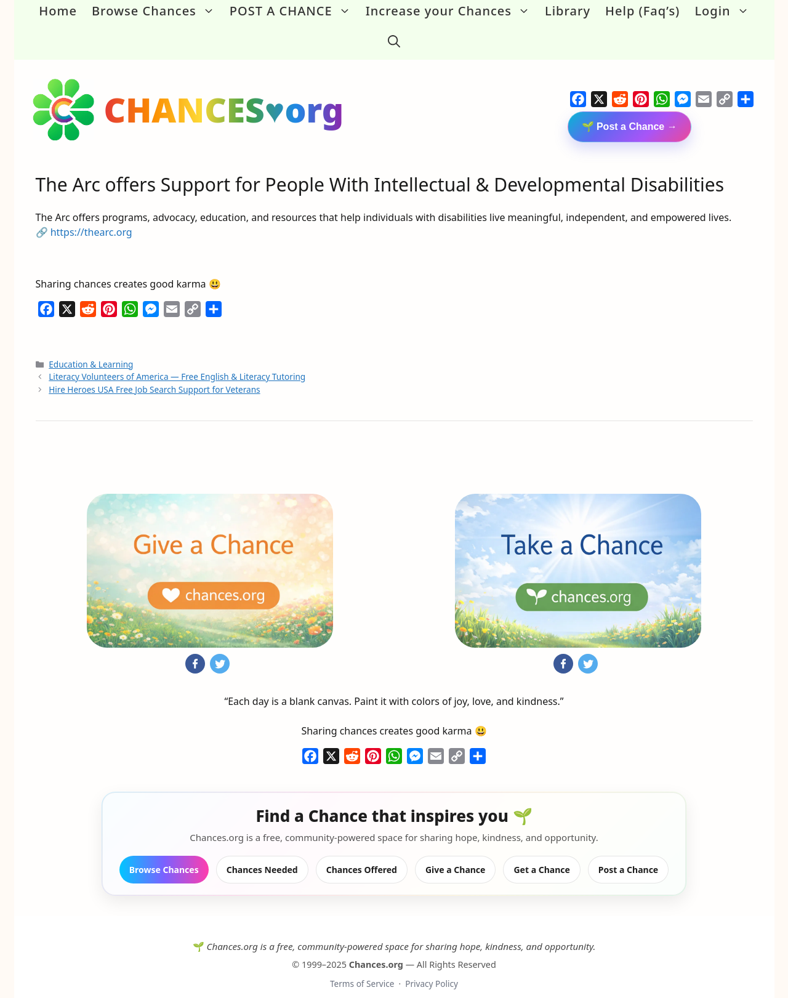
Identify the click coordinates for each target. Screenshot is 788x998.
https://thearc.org (91, 216)
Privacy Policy (431, 968)
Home (58, 10)
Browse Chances (157, 11)
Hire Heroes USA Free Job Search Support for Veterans (154, 373)
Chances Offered (361, 853)
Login (725, 11)
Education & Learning (91, 348)
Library (567, 10)
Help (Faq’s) (642, 10)
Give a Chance (455, 853)
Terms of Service (362, 968)
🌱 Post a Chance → (629, 111)
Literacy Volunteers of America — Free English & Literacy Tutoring (177, 361)
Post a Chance (628, 853)
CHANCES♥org (224, 94)
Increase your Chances (451, 11)
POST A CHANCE (294, 11)
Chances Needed (262, 853)
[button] (394, 33)
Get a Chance (541, 853)
